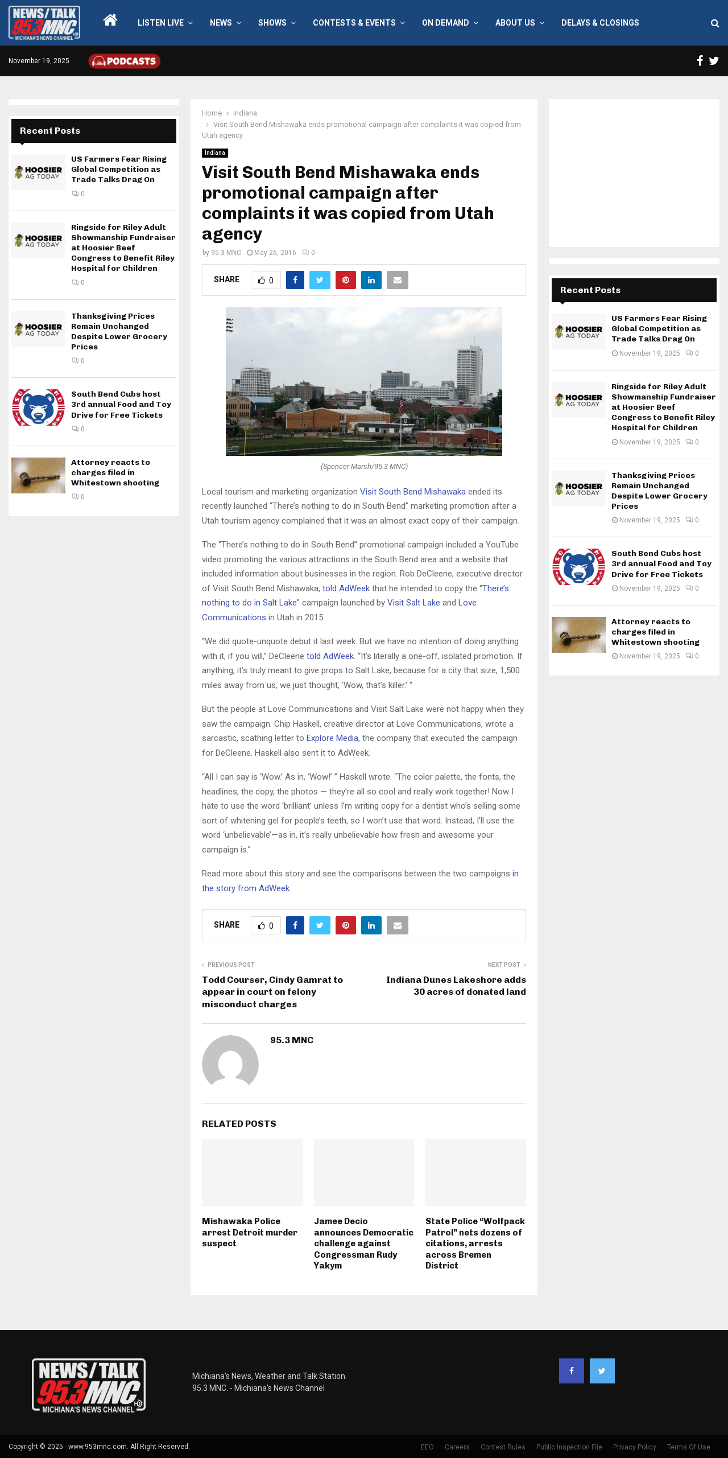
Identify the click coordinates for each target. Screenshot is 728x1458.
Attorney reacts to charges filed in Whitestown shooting (115, 473)
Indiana (215, 153)
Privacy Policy (634, 1447)
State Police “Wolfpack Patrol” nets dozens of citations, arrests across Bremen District (475, 1243)
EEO (427, 1447)
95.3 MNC (226, 253)
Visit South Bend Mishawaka (413, 492)
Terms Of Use (688, 1447)
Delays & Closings (600, 22)
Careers (457, 1447)
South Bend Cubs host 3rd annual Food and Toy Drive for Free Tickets (121, 404)
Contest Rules (503, 1447)
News (221, 22)
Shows (272, 22)
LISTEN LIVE (161, 22)
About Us (515, 22)
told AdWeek (346, 588)
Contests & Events (354, 22)
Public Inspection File (569, 1447)
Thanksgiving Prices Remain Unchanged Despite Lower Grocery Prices (119, 331)
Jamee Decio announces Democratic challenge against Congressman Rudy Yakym (363, 1243)
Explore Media (332, 738)
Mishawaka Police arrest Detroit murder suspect (249, 1232)
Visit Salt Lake (413, 603)
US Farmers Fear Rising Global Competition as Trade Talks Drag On (119, 169)
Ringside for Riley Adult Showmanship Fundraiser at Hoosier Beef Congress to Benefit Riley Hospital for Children (123, 248)
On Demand (445, 22)
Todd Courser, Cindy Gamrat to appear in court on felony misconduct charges (272, 992)
